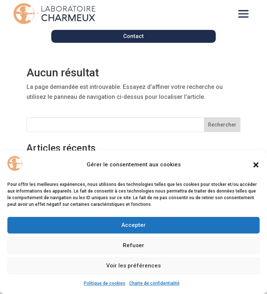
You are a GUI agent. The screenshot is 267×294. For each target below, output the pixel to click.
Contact (133, 36)
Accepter (133, 225)
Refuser (133, 245)
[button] (256, 165)
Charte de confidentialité (154, 283)
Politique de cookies (104, 283)
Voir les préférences (133, 265)
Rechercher (222, 125)
